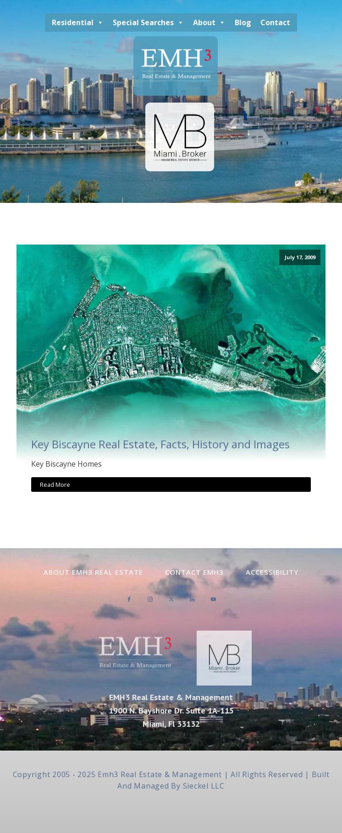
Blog (243, 22)
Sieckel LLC (204, 786)
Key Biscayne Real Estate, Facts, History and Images (160, 444)
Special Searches (148, 22)
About (209, 22)
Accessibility (272, 572)
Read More (55, 484)
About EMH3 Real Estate (93, 572)
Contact (275, 22)
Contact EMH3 (194, 572)
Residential (78, 22)
